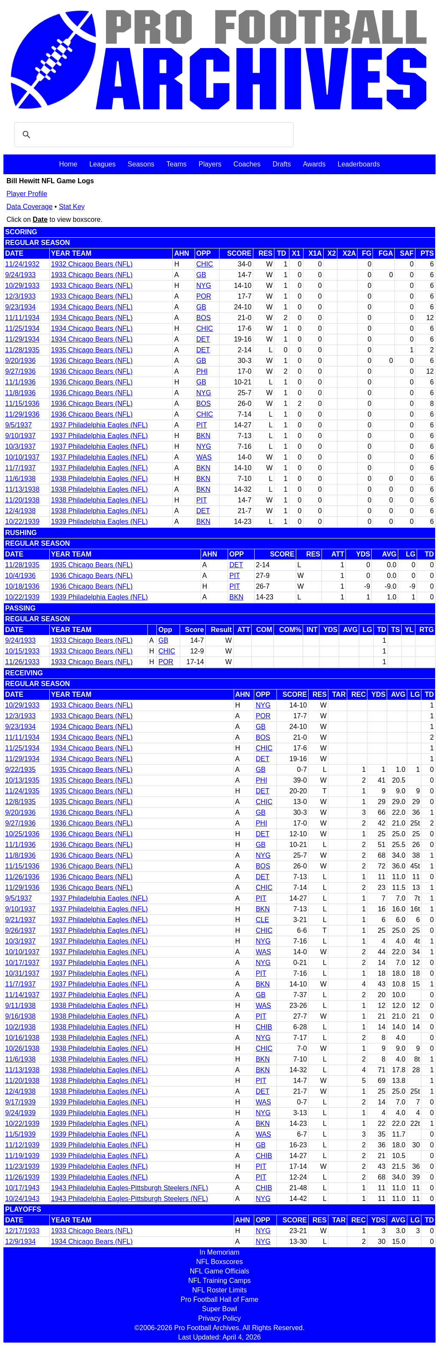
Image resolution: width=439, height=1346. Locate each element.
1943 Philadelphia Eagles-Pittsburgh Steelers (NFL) (129, 1188)
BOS (203, 317)
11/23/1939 (22, 1166)
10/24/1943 (22, 1198)
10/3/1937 (20, 446)
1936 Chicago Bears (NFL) (91, 360)
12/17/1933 (22, 1230)
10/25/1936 (22, 834)
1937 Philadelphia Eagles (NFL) (99, 425)
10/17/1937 (22, 962)
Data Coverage (29, 206)
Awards (314, 164)
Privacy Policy (219, 1318)
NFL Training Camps (219, 1280)
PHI (202, 371)
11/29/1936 (22, 414)
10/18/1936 (22, 586)
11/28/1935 (22, 350)
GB (201, 274)
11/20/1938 (22, 500)
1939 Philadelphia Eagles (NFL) (99, 521)
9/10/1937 (20, 435)
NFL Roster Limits (219, 1290)
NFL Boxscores (219, 1261)
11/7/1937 (20, 468)
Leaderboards (358, 164)
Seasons (141, 164)
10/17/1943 (22, 1188)
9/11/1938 (20, 1005)
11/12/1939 (22, 1145)
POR (203, 296)
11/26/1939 (22, 1177)
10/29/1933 (22, 285)
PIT (201, 425)
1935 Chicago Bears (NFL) (91, 350)
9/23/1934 (20, 307)
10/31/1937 (22, 973)
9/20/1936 (20, 360)
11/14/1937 (22, 994)
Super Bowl (219, 1309)
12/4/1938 (20, 510)
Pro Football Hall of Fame (219, 1299)
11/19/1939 (22, 1155)
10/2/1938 (20, 1027)
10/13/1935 (22, 780)
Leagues (102, 164)
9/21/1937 (20, 919)
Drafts (282, 164)
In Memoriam (219, 1252)
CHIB (264, 1027)
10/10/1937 (22, 457)
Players (209, 164)
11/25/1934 (22, 328)
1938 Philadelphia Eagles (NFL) (99, 478)
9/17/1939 (20, 1102)
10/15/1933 (22, 651)
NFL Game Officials (220, 1271)
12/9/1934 (20, 1241)
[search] (153, 135)
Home (68, 164)
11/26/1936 (22, 876)
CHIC (204, 264)
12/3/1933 (20, 296)
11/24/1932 (22, 264)
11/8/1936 (20, 392)
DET (203, 339)
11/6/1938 (20, 478)
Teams (176, 164)
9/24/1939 (20, 1112)
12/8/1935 (20, 801)
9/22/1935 (20, 769)
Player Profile (26, 193)
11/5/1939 (20, 1134)
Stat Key (71, 206)
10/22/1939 (22, 521)
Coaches (247, 164)
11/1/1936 (20, 382)
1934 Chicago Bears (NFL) (91, 307)
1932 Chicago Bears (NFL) (91, 264)
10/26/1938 (22, 1048)
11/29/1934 (22, 339)
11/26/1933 (22, 661)
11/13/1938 (22, 489)
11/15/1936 (22, 403)
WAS (204, 457)
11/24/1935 (22, 791)
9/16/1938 (20, 1016)
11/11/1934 (22, 317)
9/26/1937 (20, 930)
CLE (262, 919)
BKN (203, 435)
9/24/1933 (20, 274)
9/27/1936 (20, 371)
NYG (203, 285)
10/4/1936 (20, 575)
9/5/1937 (18, 425)
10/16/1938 (22, 1037)
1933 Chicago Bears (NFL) (91, 274)
